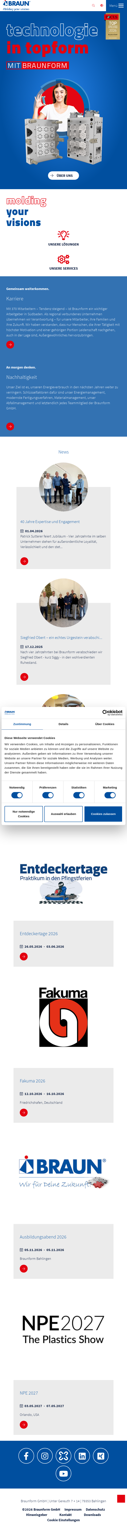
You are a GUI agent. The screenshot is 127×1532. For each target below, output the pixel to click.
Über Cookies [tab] (104, 724)
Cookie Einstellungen (63, 1520)
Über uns (65, 175)
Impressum (73, 1509)
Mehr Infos (11, 345)
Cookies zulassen (103, 814)
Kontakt (65, 1514)
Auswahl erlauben (63, 814)
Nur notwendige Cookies (24, 814)
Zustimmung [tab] (22, 724)
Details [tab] (63, 724)
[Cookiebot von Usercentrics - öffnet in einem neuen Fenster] (105, 713)
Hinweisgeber (36, 1514)
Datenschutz (95, 1509)
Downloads (92, 1514)
